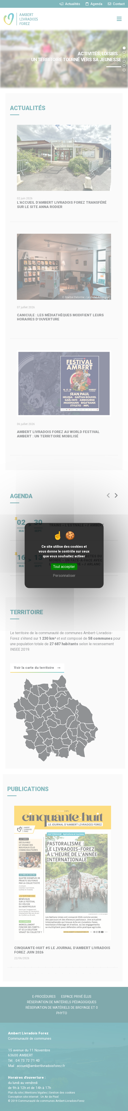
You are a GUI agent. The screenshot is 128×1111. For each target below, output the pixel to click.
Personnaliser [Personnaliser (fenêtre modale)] (64, 575)
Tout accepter (64, 566)
